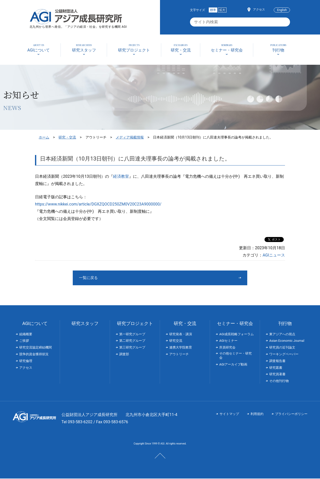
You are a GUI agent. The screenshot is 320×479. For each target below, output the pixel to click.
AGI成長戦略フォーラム (236, 334)
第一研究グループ (132, 334)
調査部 (124, 354)
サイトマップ (229, 414)
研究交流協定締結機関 (35, 348)
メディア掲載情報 (130, 137)
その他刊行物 (279, 381)
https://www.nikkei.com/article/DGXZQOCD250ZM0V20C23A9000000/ (98, 204)
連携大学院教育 (180, 348)
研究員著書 (277, 374)
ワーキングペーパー (283, 354)
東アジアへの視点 (282, 334)
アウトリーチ (179, 354)
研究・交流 (67, 137)
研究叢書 (275, 368)
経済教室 (121, 176)
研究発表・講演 (180, 334)
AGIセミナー (228, 341)
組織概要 (25, 334)
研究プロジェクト (135, 323)
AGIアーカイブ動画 (233, 365)
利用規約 (257, 414)
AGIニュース (273, 255)
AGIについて (35, 323)
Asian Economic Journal (286, 341)
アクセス (259, 9)
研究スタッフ (85, 323)
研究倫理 (25, 361)
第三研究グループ (132, 348)
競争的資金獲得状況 (33, 354)
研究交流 (175, 341)
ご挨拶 (24, 341)
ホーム (44, 137)
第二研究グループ (132, 341)
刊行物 (285, 323)
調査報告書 (277, 361)
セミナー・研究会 (235, 323)
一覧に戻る (141, 278)
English (282, 10)
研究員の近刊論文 (282, 348)
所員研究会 (227, 348)
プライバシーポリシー (291, 414)
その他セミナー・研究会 (235, 356)
